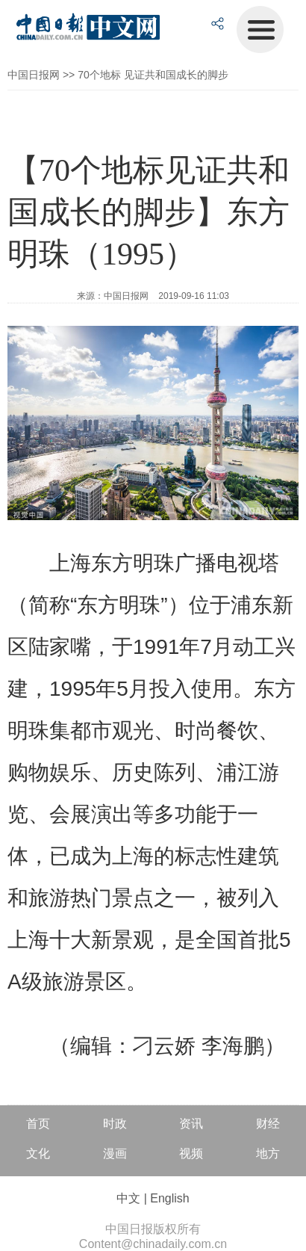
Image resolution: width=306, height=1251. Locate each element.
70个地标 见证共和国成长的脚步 (153, 75)
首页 (38, 1123)
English (169, 1198)
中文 (128, 1198)
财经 (268, 1123)
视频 (191, 1153)
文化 (38, 1153)
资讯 (191, 1123)
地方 (268, 1153)
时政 (115, 1123)
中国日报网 (33, 75)
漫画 (115, 1153)
